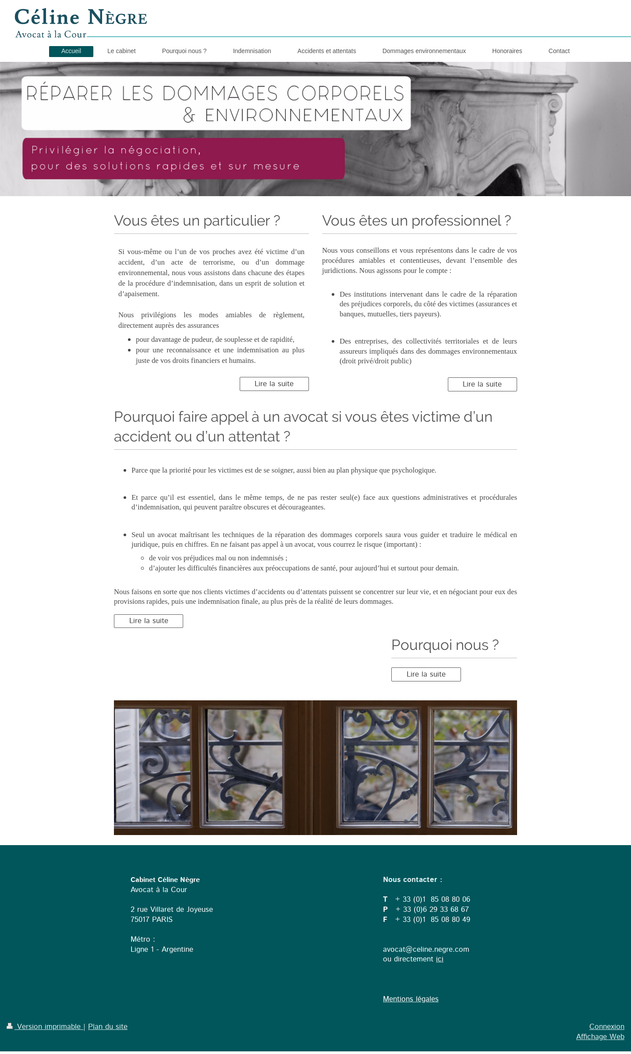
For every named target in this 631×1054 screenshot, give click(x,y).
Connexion (606, 1027)
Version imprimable (45, 1027)
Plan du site (108, 1027)
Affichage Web (600, 1037)
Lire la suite (274, 384)
